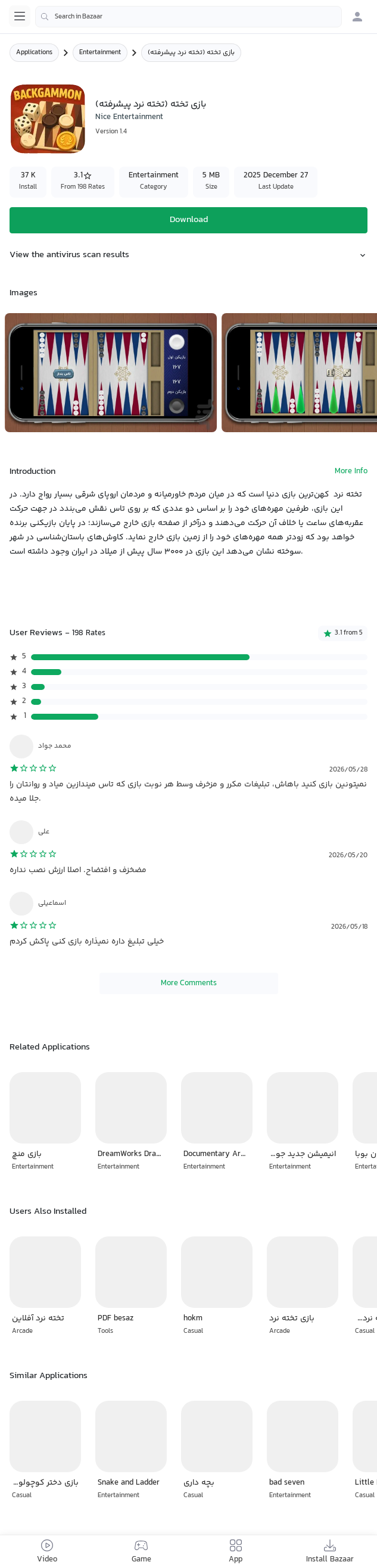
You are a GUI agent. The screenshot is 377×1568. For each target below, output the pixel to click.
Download (189, 220)
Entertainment (100, 52)
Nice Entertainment (129, 117)
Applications (34, 52)
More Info (351, 472)
